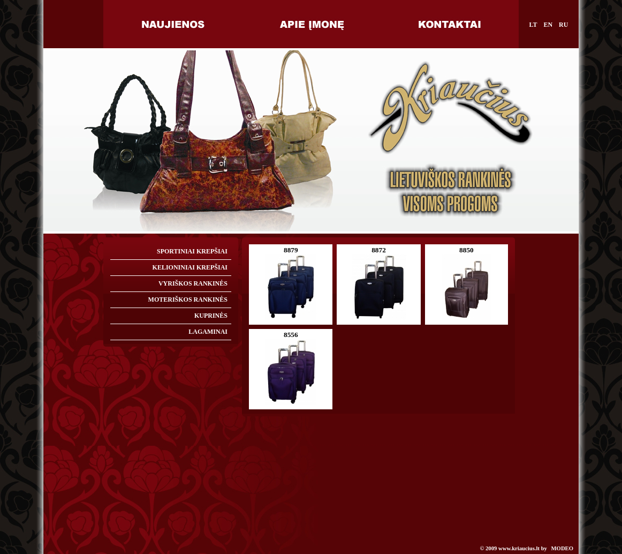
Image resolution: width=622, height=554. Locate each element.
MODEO (562, 548)
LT (533, 24)
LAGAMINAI (207, 331)
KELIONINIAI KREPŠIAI (190, 267)
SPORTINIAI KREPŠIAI (192, 251)
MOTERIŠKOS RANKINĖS (187, 299)
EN (547, 24)
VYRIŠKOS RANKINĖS (192, 283)
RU (563, 24)
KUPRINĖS (210, 315)
